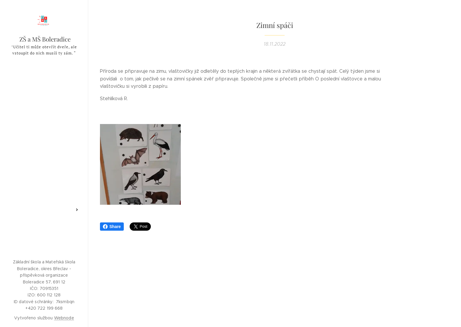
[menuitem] (44, 94)
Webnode (64, 318)
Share (112, 226)
